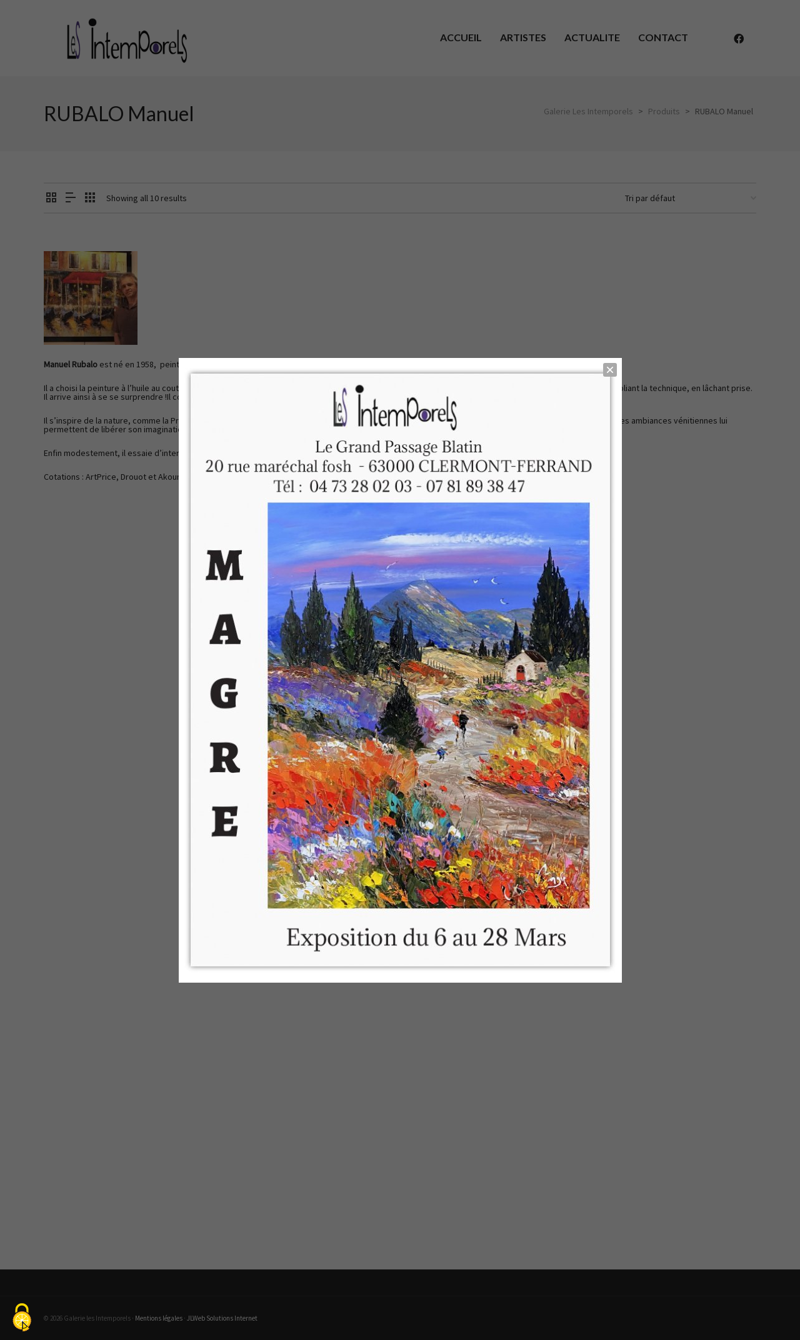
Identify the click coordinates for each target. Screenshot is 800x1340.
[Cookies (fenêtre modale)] (22, 1318)
